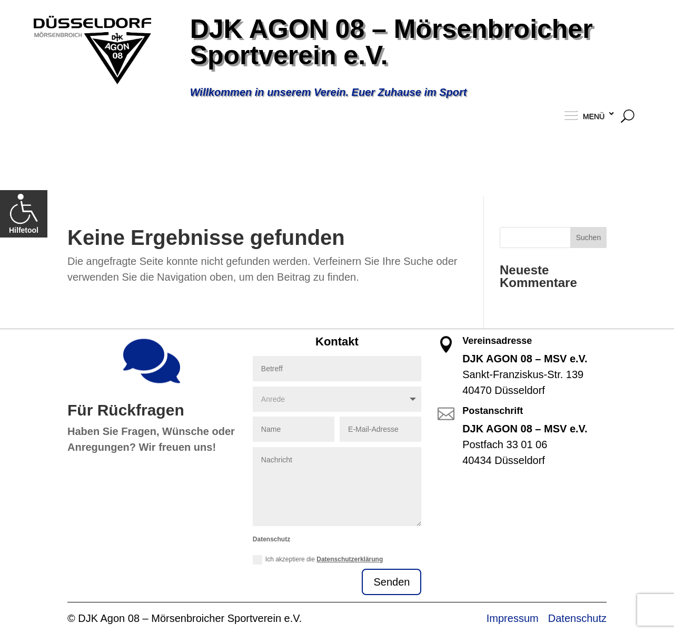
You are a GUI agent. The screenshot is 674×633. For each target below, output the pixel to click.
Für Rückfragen (125, 410)
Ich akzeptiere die (318, 560)
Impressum (513, 618)
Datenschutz (577, 618)
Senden (391, 582)
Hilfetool (23, 213)
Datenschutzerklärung (349, 559)
